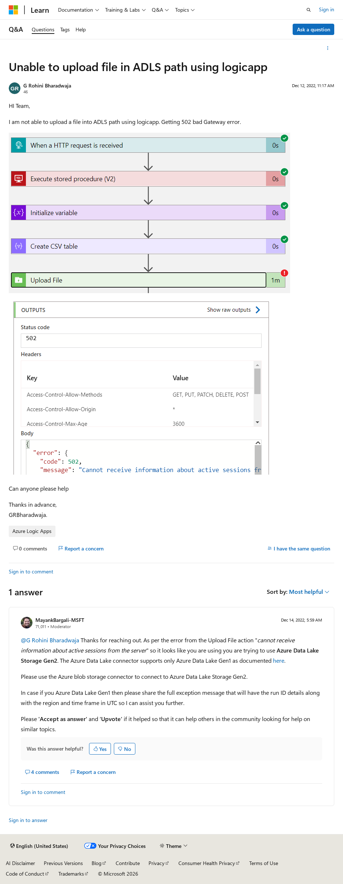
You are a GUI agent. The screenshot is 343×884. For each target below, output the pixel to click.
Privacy (157, 863)
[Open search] (308, 9)
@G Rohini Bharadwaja (51, 640)
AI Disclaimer (20, 863)
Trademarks (71, 873)
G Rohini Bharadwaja (47, 85)
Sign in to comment (31, 571)
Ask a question (313, 29)
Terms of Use (263, 863)
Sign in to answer (28, 820)
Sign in (326, 9)
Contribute (128, 863)
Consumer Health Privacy (206, 863)
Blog (96, 863)
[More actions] (327, 48)
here (278, 660)
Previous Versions (63, 863)
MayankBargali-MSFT (59, 619)
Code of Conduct (25, 873)
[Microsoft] (13, 10)
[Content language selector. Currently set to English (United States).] (39, 846)
